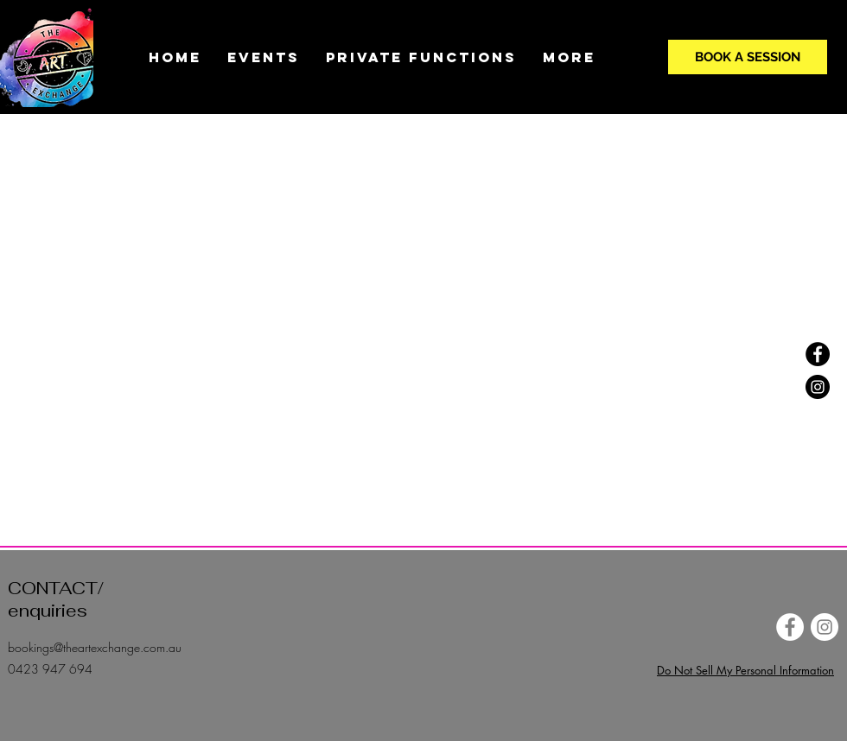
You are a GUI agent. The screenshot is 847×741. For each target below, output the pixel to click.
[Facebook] (818, 354)
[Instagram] (818, 387)
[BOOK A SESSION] (747, 57)
